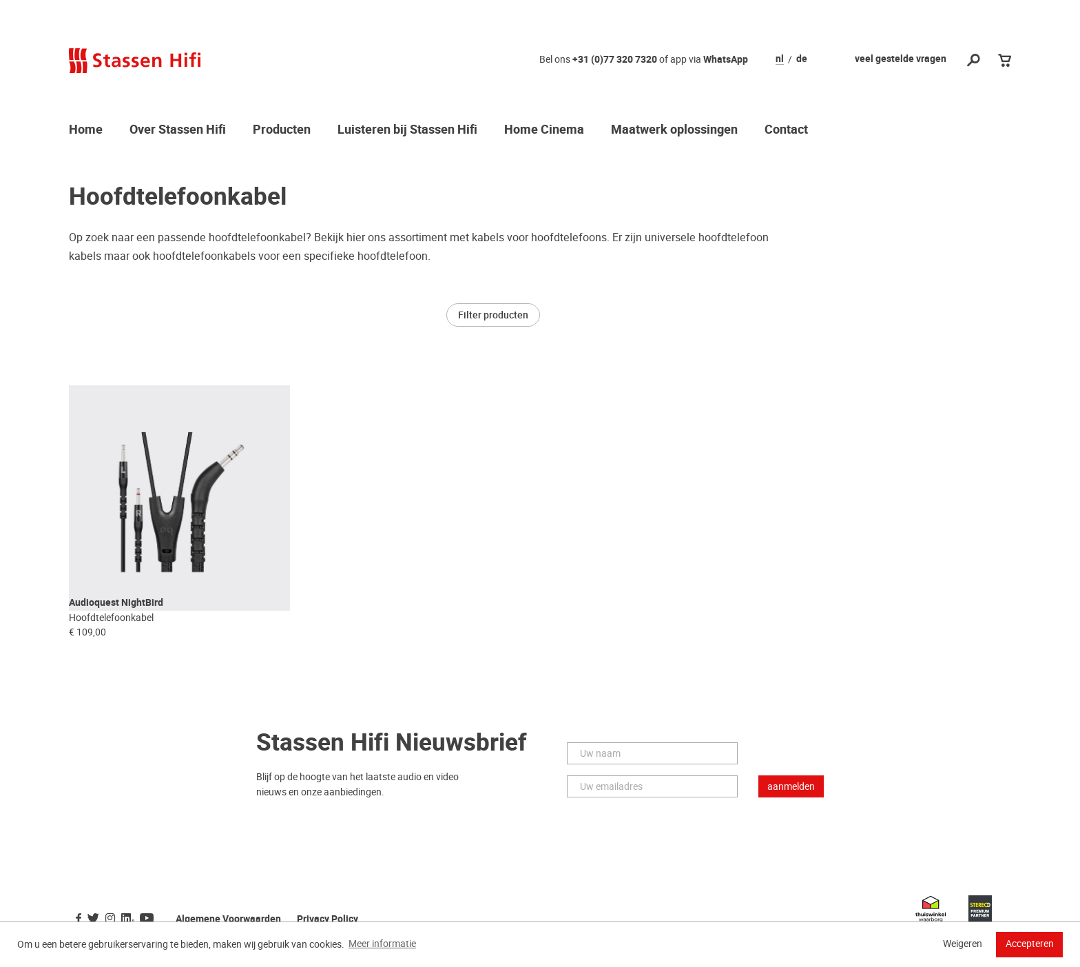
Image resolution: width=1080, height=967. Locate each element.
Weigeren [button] (962, 943)
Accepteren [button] (1030, 943)
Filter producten (493, 315)
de (801, 59)
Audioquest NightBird (116, 625)
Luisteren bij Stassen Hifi (407, 130)
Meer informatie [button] (382, 943)
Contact (786, 130)
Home (86, 130)
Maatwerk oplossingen (674, 130)
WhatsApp (725, 59)
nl (780, 59)
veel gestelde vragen (900, 59)
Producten (282, 130)
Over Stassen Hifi (177, 130)
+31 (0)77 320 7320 (614, 59)
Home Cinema (544, 130)
